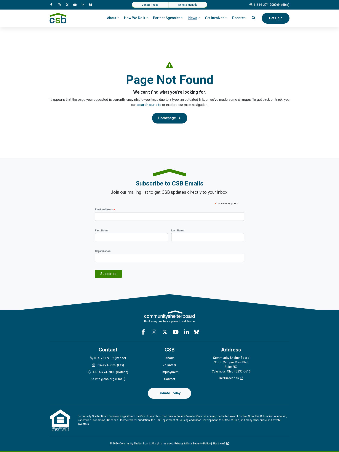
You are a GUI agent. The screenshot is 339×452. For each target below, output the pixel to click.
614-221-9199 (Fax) (108, 365)
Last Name (177, 230)
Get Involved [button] (214, 18)
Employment (169, 372)
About (169, 358)
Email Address (105, 210)
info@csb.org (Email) (108, 379)
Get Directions (231, 378)
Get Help (275, 18)
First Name (102, 230)
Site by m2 (221, 443)
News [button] (192, 18)
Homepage (169, 118)
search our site (149, 105)
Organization (102, 251)
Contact (169, 379)
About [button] (111, 18)
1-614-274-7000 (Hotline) (269, 5)
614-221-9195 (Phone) (108, 358)
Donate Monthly (187, 4)
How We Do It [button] (134, 18)
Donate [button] (238, 18)
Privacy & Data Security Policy (192, 443)
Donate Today (150, 4)
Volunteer (169, 365)
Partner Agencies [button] (167, 18)
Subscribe (108, 274)
